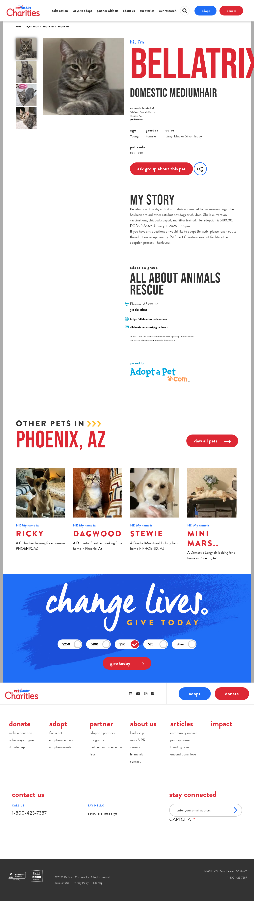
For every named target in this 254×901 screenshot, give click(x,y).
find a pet (55, 732)
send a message (102, 813)
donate (231, 10)
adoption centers (61, 740)
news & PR (137, 740)
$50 (129, 644)
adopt (206, 10)
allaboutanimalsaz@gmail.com (149, 326)
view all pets (212, 440)
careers (135, 747)
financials (136, 754)
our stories (147, 10)
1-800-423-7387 (29, 813)
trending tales (179, 747)
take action (60, 10)
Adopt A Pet (48, 26)
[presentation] (199, 830)
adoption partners (102, 732)
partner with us (107, 10)
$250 (72, 644)
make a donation (20, 732)
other (186, 644)
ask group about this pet (161, 168)
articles (181, 723)
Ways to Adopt (32, 26)
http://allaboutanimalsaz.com (148, 319)
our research (168, 10)
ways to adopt (82, 10)
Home (18, 26)
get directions (136, 119)
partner (101, 723)
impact (221, 723)
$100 (100, 644)
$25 (157, 644)
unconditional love (183, 754)
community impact (183, 732)
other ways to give (21, 740)
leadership (137, 732)
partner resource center (106, 747)
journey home (180, 740)
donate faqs (17, 747)
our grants (97, 740)
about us (129, 10)
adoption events (60, 747)
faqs (92, 754)
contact (135, 761)
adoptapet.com (147, 340)
